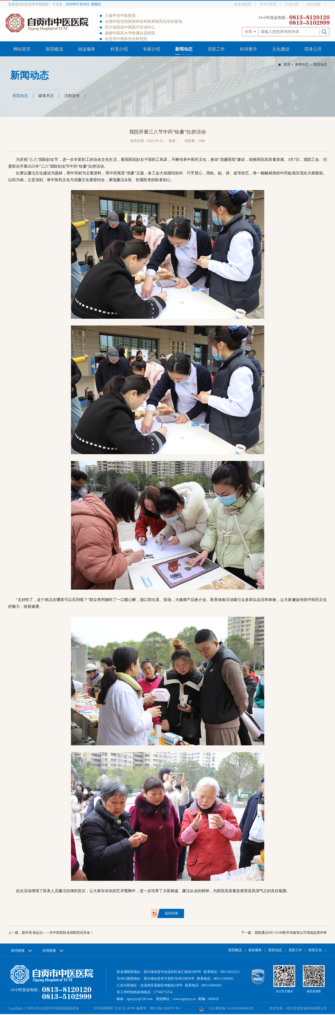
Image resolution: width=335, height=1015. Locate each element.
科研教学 (248, 49)
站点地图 (314, 4)
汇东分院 (292, 4)
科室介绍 (119, 49)
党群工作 (216, 49)
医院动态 (320, 64)
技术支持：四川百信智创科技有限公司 (298, 1008)
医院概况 (54, 49)
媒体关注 (46, 96)
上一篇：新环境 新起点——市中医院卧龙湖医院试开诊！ (51, 932)
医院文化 (315, 950)
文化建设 (281, 49)
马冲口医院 (268, 4)
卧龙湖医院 (242, 4)
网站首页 (22, 49)
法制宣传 (72, 96)
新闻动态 (183, 49)
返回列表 (171, 913)
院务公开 (313, 49)
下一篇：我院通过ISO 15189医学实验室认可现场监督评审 (284, 932)
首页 (287, 64)
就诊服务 (86, 49)
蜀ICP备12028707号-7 (165, 1008)
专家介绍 (151, 49)
